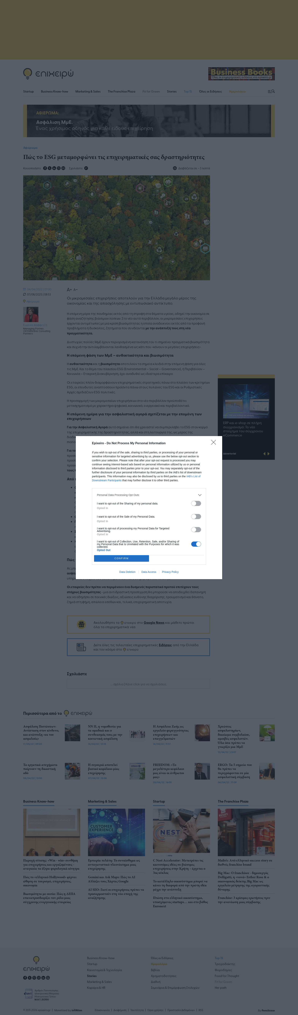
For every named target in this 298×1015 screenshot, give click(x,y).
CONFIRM (121, 558)
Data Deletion (127, 571)
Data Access (148, 571)
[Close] (214, 443)
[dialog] (149, 507)
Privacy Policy (170, 571)
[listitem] (149, 495)
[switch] (196, 503)
